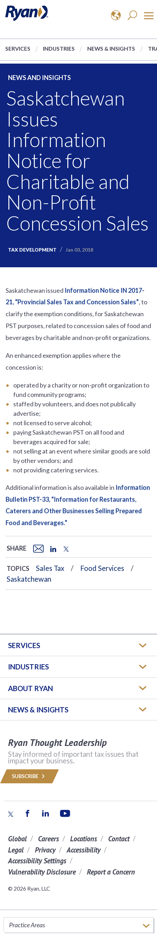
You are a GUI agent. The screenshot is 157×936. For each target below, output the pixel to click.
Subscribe (29, 776)
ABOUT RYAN (30, 688)
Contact (118, 838)
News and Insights (39, 77)
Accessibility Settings (37, 860)
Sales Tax (50, 568)
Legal (16, 850)
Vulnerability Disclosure (42, 872)
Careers (48, 838)
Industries (59, 48)
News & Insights (111, 48)
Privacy (45, 850)
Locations (83, 838)
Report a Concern (111, 872)
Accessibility (83, 850)
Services (17, 48)
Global (17, 838)
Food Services (102, 568)
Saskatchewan (29, 579)
